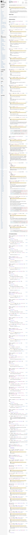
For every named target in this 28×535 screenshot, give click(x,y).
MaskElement (12, 64)
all (12, 106)
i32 (19, 5)
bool (19, 24)
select (11, 449)
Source (26, 21)
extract (13, 225)
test (12, 77)
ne (10, 416)
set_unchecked (16, 85)
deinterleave (14, 196)
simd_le (11, 511)
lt (10, 429)
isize (17, 395)
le (10, 433)
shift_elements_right (15, 171)
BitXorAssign (11, 329)
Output (12, 239)
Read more (18, 243)
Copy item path (18, 2)
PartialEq (20, 409)
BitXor (20, 306)
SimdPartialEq (17, 491)
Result (10, 357)
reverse (13, 139)
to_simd (13, 57)
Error (14, 357)
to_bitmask (13, 111)
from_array (13, 29)
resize (13, 213)
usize (17, 21)
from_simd (13, 48)
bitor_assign (12, 303)
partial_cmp (12, 425)
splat (15, 24)
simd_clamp (12, 478)
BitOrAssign (11, 293)
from (11, 372)
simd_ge (11, 523)
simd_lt (11, 505)
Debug (16, 355)
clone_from (12, 349)
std (3, 1)
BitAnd (20, 235)
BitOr (20, 271)
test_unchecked (16, 69)
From (19, 368)
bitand (11, 242)
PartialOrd (21, 421)
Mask (17, 5)
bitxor (11, 313)
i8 (21, 387)
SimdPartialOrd (20, 503)
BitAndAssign (11, 257)
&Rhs (17, 416)
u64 (19, 111)
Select (10, 445)
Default (20, 361)
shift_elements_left (15, 162)
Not (19, 399)
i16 (22, 375)
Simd (10, 40)
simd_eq (11, 490)
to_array (13, 35)
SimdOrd (18, 465)
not (10, 406)
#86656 (24, 7)
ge (10, 440)
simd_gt (11, 517)
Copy (19, 530)
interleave (13, 180)
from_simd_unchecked (17, 39)
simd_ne (11, 496)
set (12, 93)
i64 (22, 381)
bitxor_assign (12, 332)
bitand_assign (12, 260)
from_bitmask (14, 117)
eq (10, 413)
